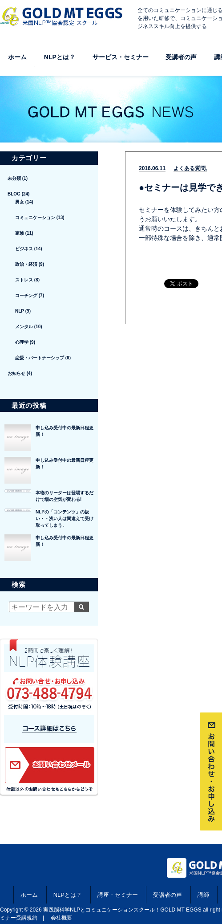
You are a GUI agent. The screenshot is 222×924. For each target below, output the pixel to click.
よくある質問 (190, 168)
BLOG (14, 193)
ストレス (24, 279)
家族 (19, 233)
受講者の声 (181, 57)
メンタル (24, 326)
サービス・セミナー (121, 57)
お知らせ (16, 373)
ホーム (17, 57)
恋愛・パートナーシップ (39, 357)
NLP (19, 311)
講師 (203, 894)
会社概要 (61, 918)
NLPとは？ (59, 57)
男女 (19, 201)
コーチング (26, 295)
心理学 (21, 342)
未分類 (14, 178)
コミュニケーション (35, 217)
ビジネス (24, 248)
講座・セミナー (117, 894)
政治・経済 (26, 264)
